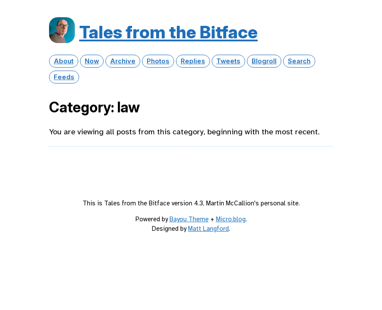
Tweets (228, 61)
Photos (158, 61)
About (64, 61)
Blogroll (264, 61)
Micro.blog (231, 219)
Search (299, 61)
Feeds (64, 77)
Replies (193, 61)
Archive (123, 61)
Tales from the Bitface (168, 32)
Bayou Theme (189, 219)
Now (92, 61)
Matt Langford (208, 228)
